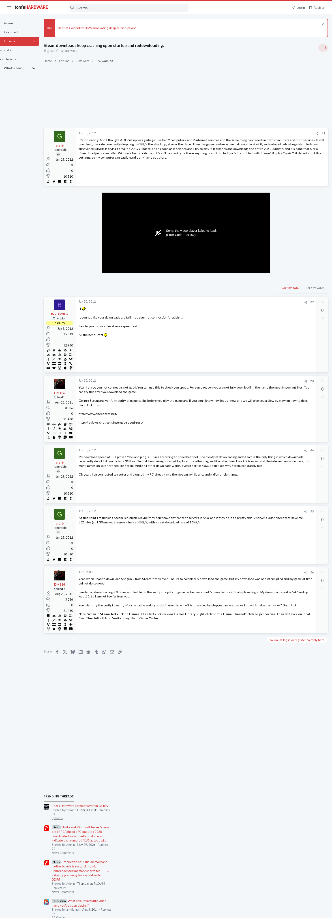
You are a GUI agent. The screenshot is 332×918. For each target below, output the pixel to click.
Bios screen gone (287, 502)
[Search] (121, 8)
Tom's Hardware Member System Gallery (296, 274)
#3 (240, 381)
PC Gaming (275, 386)
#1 (251, 133)
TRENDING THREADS (275, 265)
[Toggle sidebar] (323, 48)
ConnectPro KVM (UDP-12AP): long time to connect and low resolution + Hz (297, 624)
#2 (240, 302)
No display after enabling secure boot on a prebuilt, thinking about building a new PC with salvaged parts (297, 429)
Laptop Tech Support (282, 589)
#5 (240, 511)
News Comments (279, 321)
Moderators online (276, 674)
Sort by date (218, 288)
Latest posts (271, 493)
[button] (8, 7)
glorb (58, 51)
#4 (240, 450)
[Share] (245, 133)
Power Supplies (278, 416)
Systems (273, 286)
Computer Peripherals (282, 641)
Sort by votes (243, 288)
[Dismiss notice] (322, 25)
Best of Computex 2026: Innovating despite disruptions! (105, 28)
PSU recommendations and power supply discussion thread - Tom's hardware (295, 399)
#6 (240, 572)
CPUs (272, 510)
